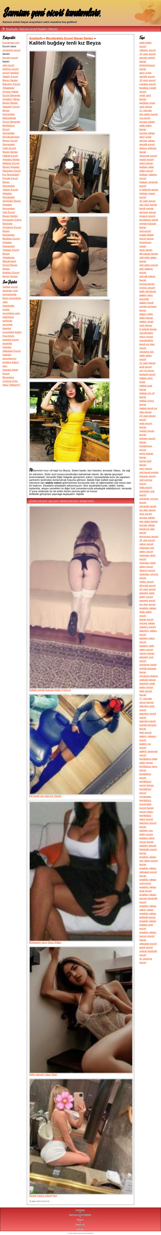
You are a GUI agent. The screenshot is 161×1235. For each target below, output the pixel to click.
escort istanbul (11, 72)
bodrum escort (11, 69)
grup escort (54, 501)
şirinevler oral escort (38, 501)
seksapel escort (86, 501)
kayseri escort (10, 57)
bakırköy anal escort (69, 501)
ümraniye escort (11, 50)
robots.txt (80, 1224)
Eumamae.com (11, 42)
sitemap (80, 1229)
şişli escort (8, 65)
